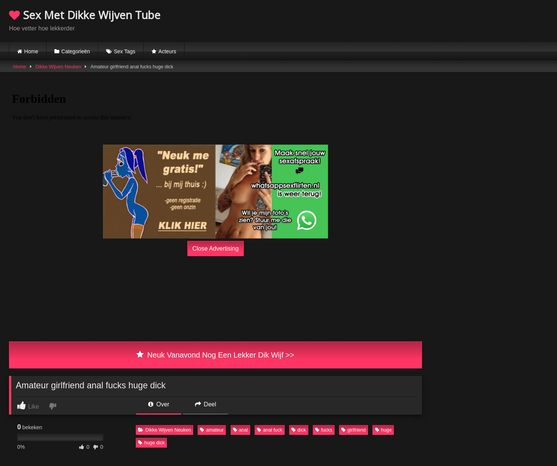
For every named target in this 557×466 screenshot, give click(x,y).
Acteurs (167, 51)
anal (240, 430)
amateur (212, 430)
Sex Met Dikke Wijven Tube (85, 15)
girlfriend (353, 430)
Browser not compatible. (460, 20)
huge (383, 430)
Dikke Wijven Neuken (58, 66)
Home (31, 51)
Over (158, 404)
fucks (323, 430)
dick (298, 430)
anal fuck (269, 430)
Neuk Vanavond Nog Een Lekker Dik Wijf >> (215, 355)
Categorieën (76, 51)
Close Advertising (215, 248)
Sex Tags (124, 51)
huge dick (151, 442)
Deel (205, 404)
